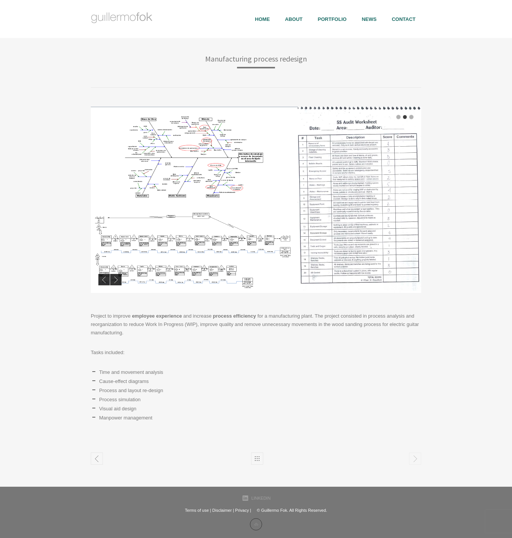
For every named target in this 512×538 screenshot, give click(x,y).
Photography (97, 459)
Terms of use (197, 510)
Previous (104, 279)
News (369, 19)
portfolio (332, 19)
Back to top (256, 524)
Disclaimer (222, 510)
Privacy (242, 510)
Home (262, 19)
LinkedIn (261, 498)
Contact (404, 19)
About (293, 19)
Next (116, 279)
